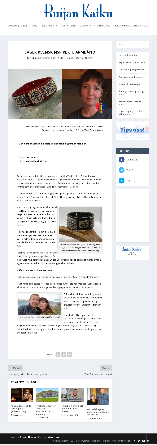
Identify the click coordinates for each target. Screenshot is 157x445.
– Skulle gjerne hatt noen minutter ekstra (72, 410)
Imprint (106, 442)
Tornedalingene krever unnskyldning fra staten (98, 413)
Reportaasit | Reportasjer (132, 63)
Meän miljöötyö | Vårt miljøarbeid (130, 114)
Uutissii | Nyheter (128, 56)
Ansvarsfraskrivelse (121, 442)
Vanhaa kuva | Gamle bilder (130, 104)
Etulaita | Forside (17, 27)
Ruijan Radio (48, 27)
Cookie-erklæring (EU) (63, 442)
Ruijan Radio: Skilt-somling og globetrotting (21, 410)
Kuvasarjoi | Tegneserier (131, 70)
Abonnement (68, 27)
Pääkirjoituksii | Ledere (131, 78)
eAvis (34, 27)
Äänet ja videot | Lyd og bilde (131, 94)
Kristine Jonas (43, 59)
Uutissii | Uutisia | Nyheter (80, 59)
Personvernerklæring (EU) (88, 442)
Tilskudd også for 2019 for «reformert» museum (46, 411)
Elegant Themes (28, 438)
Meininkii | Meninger (129, 85)
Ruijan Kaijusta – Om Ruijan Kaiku (132, 27)
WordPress (53, 438)
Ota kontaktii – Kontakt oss (95, 27)
